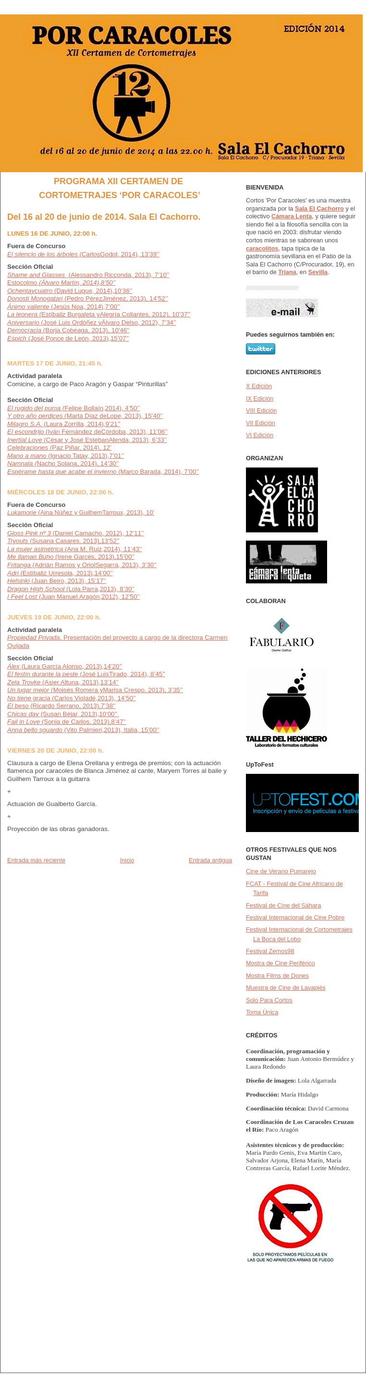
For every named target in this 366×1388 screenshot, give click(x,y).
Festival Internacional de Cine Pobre (295, 917)
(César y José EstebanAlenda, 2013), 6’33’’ (87, 439)
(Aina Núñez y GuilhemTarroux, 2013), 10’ (80, 512)
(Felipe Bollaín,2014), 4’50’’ (73, 408)
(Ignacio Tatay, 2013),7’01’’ (65, 455)
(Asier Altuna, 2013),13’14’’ (79, 682)
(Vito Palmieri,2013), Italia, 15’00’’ (111, 729)
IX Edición (259, 398)
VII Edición (260, 423)
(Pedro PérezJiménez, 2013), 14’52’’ (87, 298)
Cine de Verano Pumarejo (281, 871)
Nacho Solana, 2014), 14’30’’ (63, 463)
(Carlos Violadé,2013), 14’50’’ (93, 698)
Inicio (127, 860)
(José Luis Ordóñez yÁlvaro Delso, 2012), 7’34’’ (91, 322)
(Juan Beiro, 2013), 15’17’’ (56, 580)
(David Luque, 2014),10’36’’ (70, 290)
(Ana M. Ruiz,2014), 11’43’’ (74, 549)
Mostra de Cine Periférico (280, 963)
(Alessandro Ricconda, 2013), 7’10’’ (88, 274)
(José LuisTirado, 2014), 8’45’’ (122, 674)
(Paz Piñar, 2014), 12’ (59, 447)
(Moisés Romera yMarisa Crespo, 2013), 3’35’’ (116, 690)
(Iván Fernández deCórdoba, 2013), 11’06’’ (87, 431)
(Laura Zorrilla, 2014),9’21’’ (63, 424)
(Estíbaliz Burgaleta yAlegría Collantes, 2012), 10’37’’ (98, 314)
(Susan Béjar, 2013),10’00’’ (63, 714)
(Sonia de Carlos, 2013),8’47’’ (66, 721)
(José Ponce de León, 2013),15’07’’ (68, 338)
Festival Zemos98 (270, 951)
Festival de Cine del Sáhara (283, 905)
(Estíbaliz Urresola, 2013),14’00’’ (60, 573)
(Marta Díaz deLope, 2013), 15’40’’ (85, 415)
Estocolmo (61, 282)
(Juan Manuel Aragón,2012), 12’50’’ (73, 596)
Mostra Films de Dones (277, 975)
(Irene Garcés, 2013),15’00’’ (70, 556)
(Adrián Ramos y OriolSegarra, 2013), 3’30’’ (82, 564)
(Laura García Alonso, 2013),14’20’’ (64, 666)
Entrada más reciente (36, 860)
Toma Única (262, 1012)
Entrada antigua (210, 860)
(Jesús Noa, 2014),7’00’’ (63, 306)
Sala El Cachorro (319, 208)
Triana (287, 272)
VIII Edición (261, 410)
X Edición (259, 386)
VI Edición (259, 435)
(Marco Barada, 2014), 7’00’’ (103, 471)
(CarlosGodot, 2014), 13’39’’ (83, 254)
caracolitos (262, 248)
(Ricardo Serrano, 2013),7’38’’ (71, 705)
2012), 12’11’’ (125, 533)
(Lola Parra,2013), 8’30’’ (70, 589)
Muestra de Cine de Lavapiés (286, 987)
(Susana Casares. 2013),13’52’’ (63, 540)
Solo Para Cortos (269, 1000)
